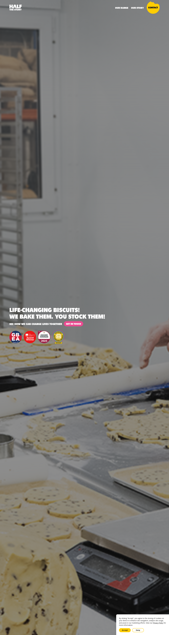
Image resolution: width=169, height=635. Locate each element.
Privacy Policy (158, 623)
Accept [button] (125, 630)
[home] (15, 8)
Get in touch (73, 323)
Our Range (121, 7)
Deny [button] (138, 630)
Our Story (137, 7)
